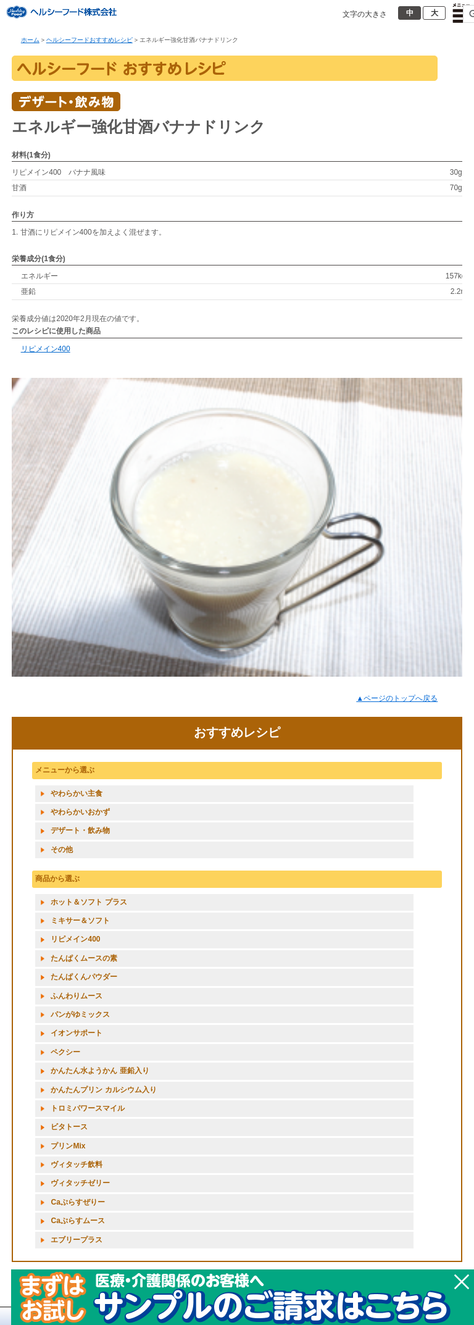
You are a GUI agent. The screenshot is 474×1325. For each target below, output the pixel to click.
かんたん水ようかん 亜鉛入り (100, 1070)
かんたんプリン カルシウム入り (103, 1089)
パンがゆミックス (80, 1014)
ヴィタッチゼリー (80, 1183)
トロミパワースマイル (88, 1108)
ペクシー (65, 1052)
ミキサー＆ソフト (80, 920)
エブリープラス (76, 1239)
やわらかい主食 (76, 793)
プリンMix (68, 1146)
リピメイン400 (45, 349)
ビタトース (69, 1126)
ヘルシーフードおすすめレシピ (89, 39)
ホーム (30, 39)
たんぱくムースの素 (84, 958)
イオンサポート (76, 1033)
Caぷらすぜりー (77, 1202)
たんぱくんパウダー (84, 976)
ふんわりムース (76, 996)
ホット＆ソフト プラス (89, 902)
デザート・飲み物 (80, 830)
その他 (62, 849)
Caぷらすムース (77, 1220)
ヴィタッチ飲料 (76, 1164)
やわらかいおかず (80, 812)
